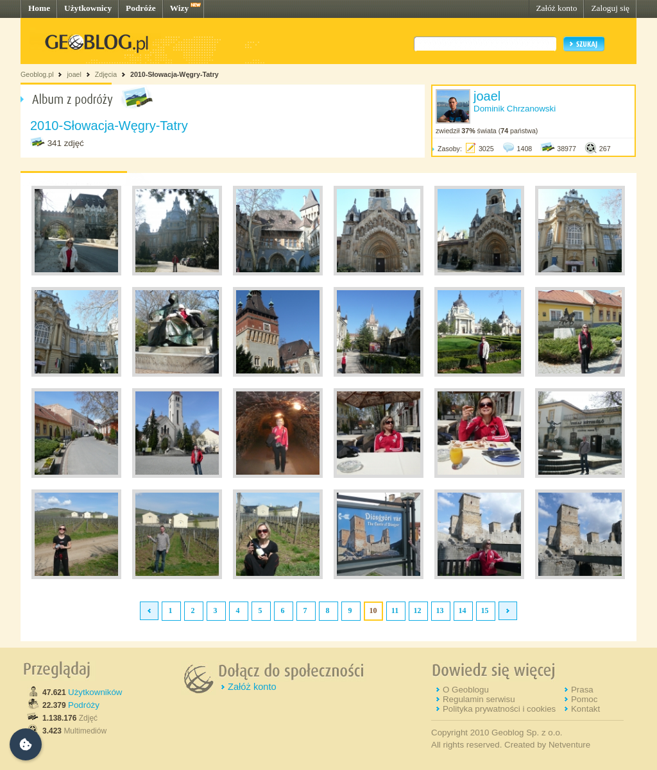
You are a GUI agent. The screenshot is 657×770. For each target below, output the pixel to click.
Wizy (179, 8)
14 (462, 610)
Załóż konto (556, 8)
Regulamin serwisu (479, 699)
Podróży (83, 705)
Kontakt (585, 709)
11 (394, 610)
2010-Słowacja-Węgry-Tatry (174, 74)
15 (485, 610)
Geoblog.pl (37, 74)
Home (39, 8)
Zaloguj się (610, 8)
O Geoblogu (466, 689)
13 (440, 610)
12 (418, 610)
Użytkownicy (88, 8)
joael (74, 74)
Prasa (582, 689)
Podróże (141, 8)
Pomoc (584, 699)
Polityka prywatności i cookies (499, 709)
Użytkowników (95, 692)
